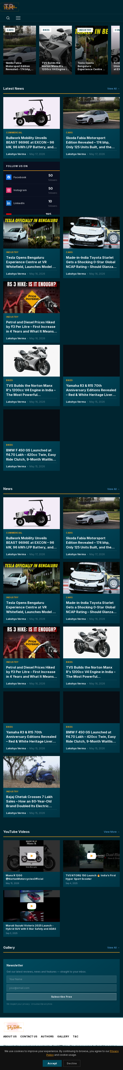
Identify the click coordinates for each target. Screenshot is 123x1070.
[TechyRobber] (9, 7)
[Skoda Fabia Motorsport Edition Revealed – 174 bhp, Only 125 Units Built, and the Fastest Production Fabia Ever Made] (19, 50)
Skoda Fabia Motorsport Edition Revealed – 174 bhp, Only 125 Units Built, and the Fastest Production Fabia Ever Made (90, 147)
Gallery (63, 1036)
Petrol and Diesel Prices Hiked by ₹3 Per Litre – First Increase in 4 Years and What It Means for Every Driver (30, 674)
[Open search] (8, 18)
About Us (10, 1036)
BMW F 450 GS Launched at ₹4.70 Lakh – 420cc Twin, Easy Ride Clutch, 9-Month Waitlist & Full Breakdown (31, 457)
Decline (72, 1063)
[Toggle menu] (18, 18)
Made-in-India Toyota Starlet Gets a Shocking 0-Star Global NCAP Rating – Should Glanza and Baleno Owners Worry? (90, 609)
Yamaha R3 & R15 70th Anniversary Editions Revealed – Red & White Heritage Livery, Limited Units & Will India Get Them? (91, 395)
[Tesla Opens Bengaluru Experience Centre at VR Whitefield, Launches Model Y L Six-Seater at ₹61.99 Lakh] (91, 50)
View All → (113, 88)
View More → (112, 831)
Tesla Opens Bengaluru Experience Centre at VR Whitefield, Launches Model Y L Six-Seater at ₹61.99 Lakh (30, 609)
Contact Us (28, 1036)
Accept (52, 1063)
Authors (47, 1036)
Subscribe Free (61, 996)
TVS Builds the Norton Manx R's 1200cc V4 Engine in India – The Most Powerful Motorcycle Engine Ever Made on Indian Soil (31, 395)
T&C (75, 1036)
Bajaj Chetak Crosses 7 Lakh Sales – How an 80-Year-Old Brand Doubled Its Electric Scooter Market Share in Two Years (30, 806)
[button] (31, 863)
